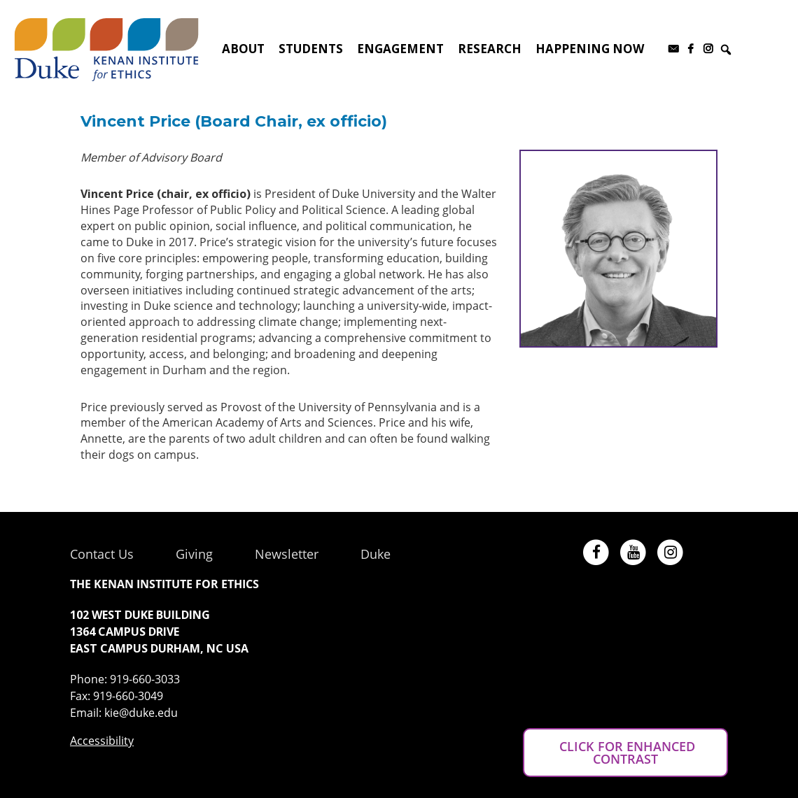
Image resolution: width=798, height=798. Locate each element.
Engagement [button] (400, 49)
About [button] (243, 49)
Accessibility (102, 740)
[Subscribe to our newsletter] (673, 49)
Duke (375, 554)
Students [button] (311, 49)
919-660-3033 (145, 679)
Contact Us (102, 554)
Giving (194, 554)
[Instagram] (708, 49)
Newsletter (286, 554)
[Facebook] (690, 49)
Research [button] (490, 49)
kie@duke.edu (141, 712)
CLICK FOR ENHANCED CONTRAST (625, 752)
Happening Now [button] (590, 49)
